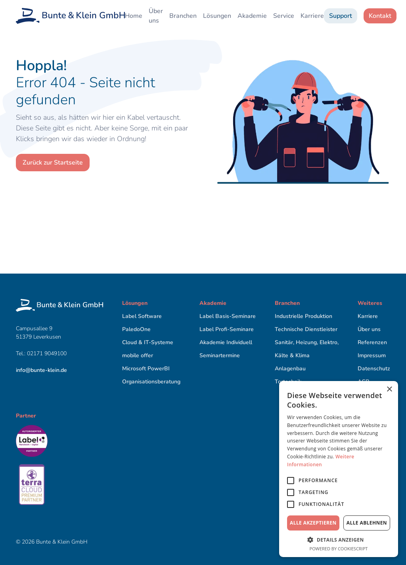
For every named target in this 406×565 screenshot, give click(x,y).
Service (283, 15)
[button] (338, 540)
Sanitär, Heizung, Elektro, (307, 342)
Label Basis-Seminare (227, 316)
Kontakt (380, 15)
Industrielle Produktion (303, 316)
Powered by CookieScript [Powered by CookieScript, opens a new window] (339, 549)
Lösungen (217, 15)
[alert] (338, 469)
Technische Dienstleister (306, 329)
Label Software (142, 316)
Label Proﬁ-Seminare (226, 329)
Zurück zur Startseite (53, 162)
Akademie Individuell (225, 342)
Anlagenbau (290, 368)
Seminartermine (219, 355)
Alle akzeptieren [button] (313, 522)
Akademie (252, 15)
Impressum (372, 355)
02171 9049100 (47, 353)
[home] (70, 16)
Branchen (183, 15)
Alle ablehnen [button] (367, 522)
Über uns (156, 16)
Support (340, 15)
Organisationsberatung (151, 381)
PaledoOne (136, 329)
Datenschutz (374, 368)
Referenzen (372, 342)
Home (133, 15)
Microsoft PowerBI (146, 368)
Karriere (312, 15)
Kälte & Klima (292, 355)
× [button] (389, 390)
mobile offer (137, 355)
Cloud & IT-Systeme (147, 342)
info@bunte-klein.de (41, 370)
